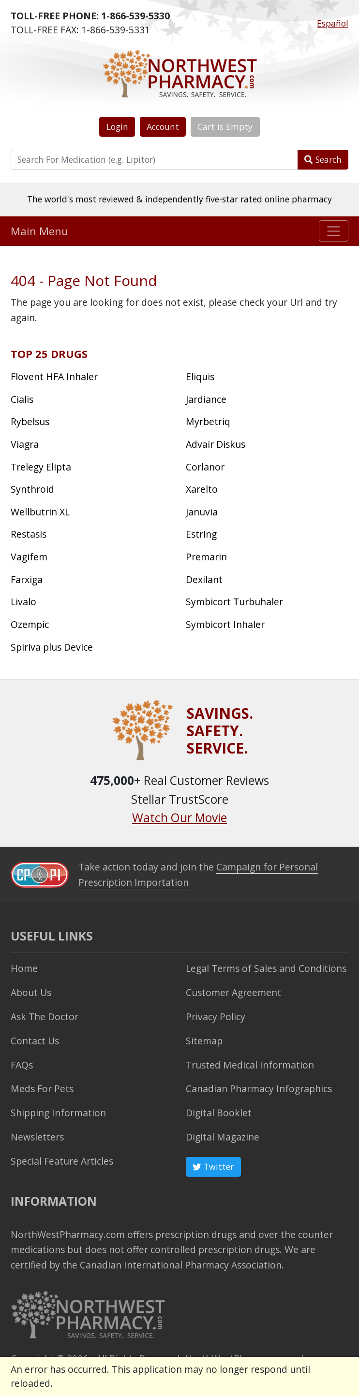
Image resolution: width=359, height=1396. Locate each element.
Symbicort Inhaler (225, 624)
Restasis (28, 534)
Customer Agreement (233, 992)
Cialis (22, 399)
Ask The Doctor (44, 1016)
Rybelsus (30, 421)
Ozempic (30, 624)
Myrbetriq (208, 421)
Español (332, 23)
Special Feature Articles (62, 1161)
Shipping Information (58, 1112)
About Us (31, 992)
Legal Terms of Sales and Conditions (266, 968)
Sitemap (204, 1040)
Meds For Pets (42, 1088)
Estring (201, 534)
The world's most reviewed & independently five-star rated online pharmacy (179, 199)
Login (117, 126)
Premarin (206, 556)
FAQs (22, 1064)
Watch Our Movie (179, 818)
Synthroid (32, 489)
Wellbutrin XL (40, 511)
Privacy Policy (215, 1016)
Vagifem (29, 556)
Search (323, 159)
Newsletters (37, 1136)
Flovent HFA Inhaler (54, 376)
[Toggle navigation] (333, 231)
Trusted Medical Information (250, 1064)
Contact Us (35, 1040)
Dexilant (204, 579)
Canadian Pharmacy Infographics (259, 1088)
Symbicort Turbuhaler (234, 601)
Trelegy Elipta (41, 466)
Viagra (25, 444)
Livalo (23, 601)
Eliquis (200, 376)
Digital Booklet (219, 1112)
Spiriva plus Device (52, 647)
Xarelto (202, 489)
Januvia (202, 511)
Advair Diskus (215, 444)
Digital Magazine (222, 1136)
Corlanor (205, 466)
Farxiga (27, 579)
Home (24, 968)
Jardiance (206, 399)
